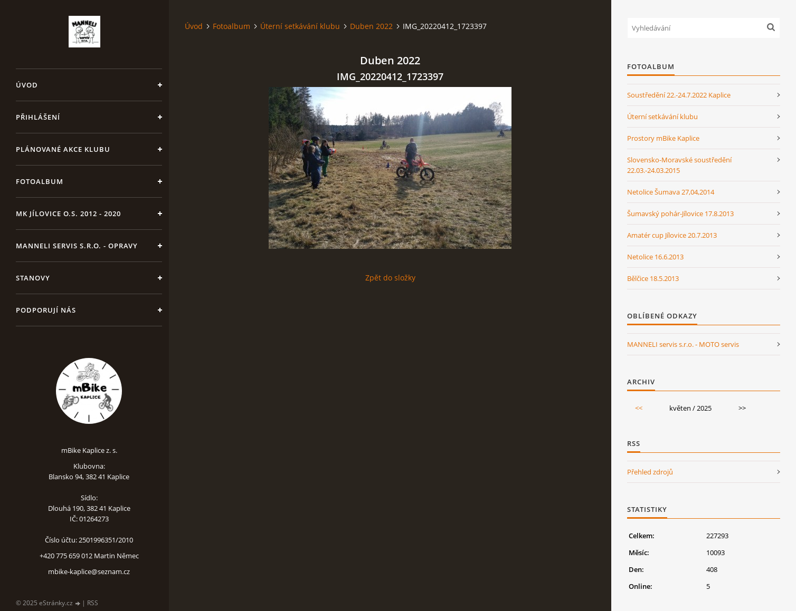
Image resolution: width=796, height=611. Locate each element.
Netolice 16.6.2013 (655, 256)
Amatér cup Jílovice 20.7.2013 (672, 235)
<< (638, 408)
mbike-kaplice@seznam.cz (89, 571)
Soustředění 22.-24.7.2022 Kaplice (679, 95)
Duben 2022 (371, 26)
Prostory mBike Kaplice (663, 138)
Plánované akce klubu (63, 149)
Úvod (27, 85)
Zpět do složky (390, 278)
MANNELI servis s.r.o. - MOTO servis (683, 344)
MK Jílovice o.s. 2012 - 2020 (68, 213)
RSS (92, 602)
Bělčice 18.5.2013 (653, 278)
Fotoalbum (39, 181)
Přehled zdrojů (650, 472)
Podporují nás (46, 310)
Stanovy (33, 278)
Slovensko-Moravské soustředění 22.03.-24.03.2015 (679, 165)
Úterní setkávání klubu (300, 26)
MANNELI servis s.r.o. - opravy (77, 245)
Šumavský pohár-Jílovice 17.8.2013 (680, 213)
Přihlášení (38, 117)
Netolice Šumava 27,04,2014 (670, 192)
